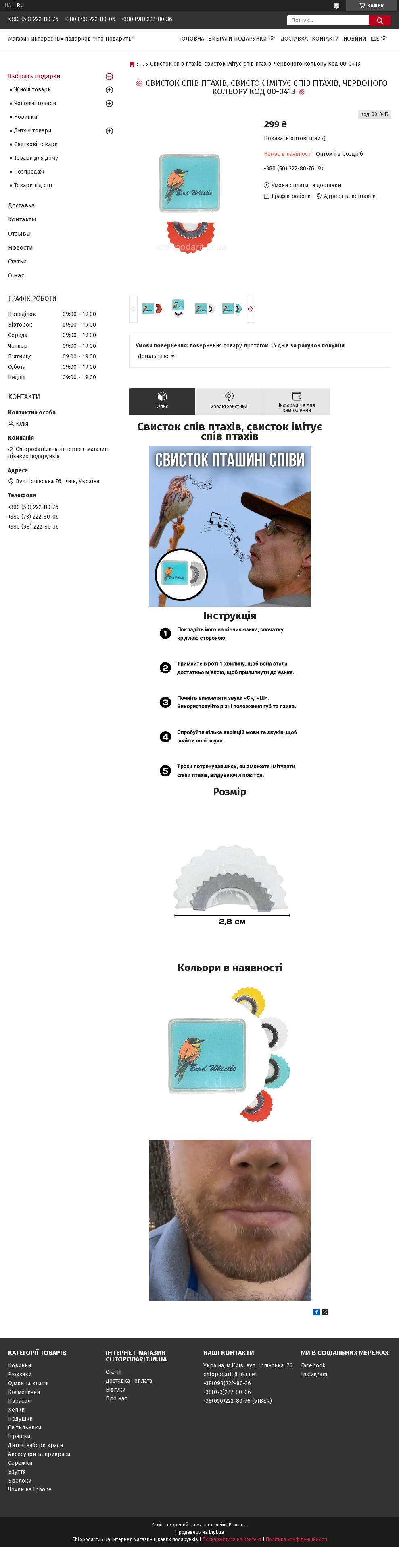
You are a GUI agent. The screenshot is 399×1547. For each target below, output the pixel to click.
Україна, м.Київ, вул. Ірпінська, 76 (247, 1365)
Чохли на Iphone (30, 1489)
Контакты (22, 219)
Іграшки (19, 1436)
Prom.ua (238, 1525)
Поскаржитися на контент (232, 1539)
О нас (16, 275)
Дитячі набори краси (35, 1445)
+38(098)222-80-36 (227, 1383)
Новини (354, 38)
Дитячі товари (32, 130)
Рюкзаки (19, 1374)
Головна (191, 38)
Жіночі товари (32, 89)
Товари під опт (33, 185)
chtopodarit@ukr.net (230, 1374)
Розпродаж (29, 171)
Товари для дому (36, 158)
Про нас (116, 1398)
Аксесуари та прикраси (39, 1454)
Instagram (314, 1374)
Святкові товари (36, 144)
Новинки (25, 117)
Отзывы (19, 233)
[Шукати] (380, 20)
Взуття (17, 1471)
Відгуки (115, 1389)
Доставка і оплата (129, 1380)
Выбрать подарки (34, 76)
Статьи (17, 261)
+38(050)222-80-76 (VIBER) (237, 1401)
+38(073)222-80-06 (227, 1392)
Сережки (20, 1463)
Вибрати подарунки (237, 38)
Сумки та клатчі (28, 1383)
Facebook (313, 1365)
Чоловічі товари (35, 103)
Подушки (20, 1418)
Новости (20, 247)
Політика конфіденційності (296, 1539)
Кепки (16, 1409)
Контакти (325, 38)
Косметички (24, 1392)
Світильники (24, 1427)
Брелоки (19, 1480)
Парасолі (20, 1401)
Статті (113, 1372)
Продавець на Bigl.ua (199, 1532)
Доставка (294, 38)
